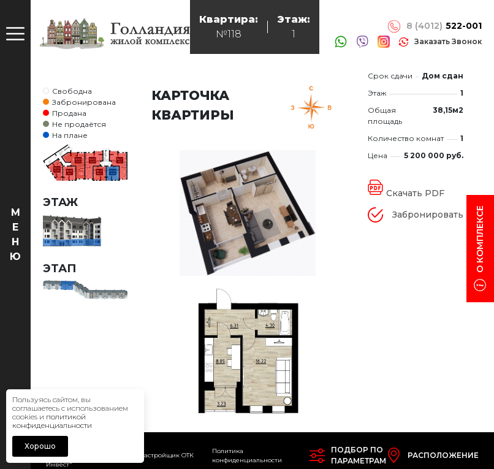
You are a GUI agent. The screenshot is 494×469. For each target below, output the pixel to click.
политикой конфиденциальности (52, 421)
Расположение (443, 455)
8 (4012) (444, 26)
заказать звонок (448, 41)
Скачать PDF (415, 193)
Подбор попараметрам (358, 455)
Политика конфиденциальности (247, 455)
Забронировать (427, 214)
